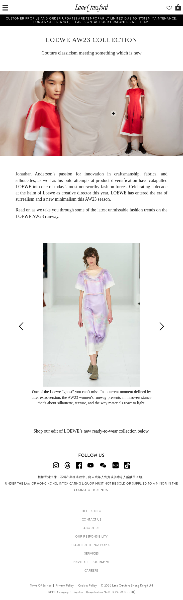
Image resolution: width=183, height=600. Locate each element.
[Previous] (21, 326)
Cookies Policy (87, 585)
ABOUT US (91, 528)
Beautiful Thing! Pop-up (91, 545)
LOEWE (58, 39)
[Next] (161, 326)
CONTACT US (92, 519)
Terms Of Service (40, 585)
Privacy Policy (65, 585)
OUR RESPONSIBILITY (91, 536)
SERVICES (91, 553)
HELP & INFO (92, 511)
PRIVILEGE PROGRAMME (91, 562)
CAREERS (91, 570)
